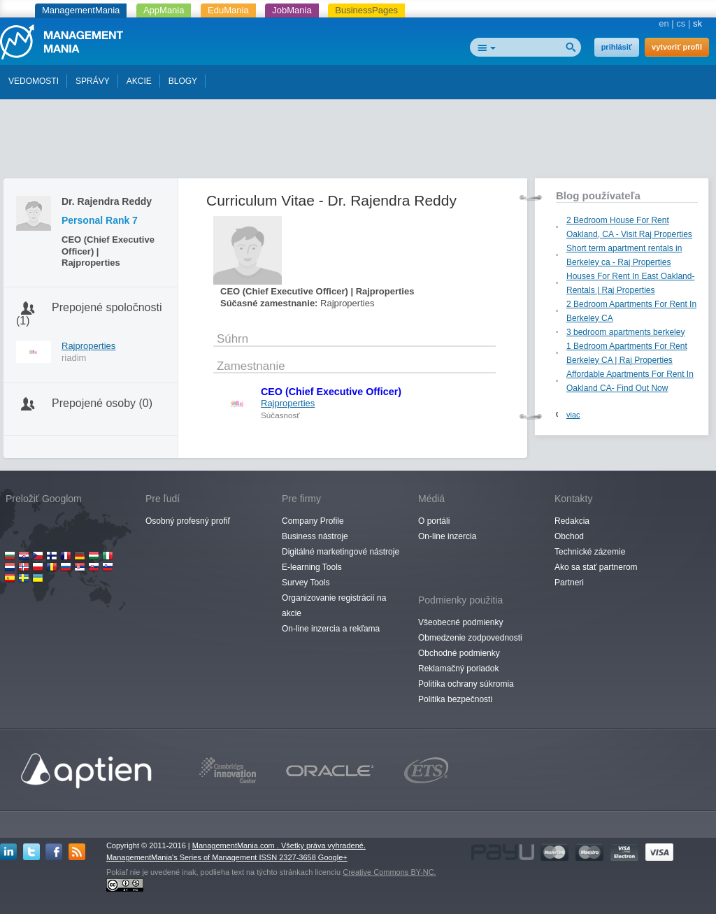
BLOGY (183, 81)
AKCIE (139, 81)
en (663, 23)
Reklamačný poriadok (458, 668)
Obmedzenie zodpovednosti (470, 638)
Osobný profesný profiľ (187, 521)
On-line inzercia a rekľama (331, 629)
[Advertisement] (358, 141)
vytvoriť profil (677, 47)
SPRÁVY (93, 81)
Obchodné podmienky (459, 653)
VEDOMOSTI (33, 81)
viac (573, 414)
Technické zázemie (589, 552)
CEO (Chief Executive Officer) (331, 391)
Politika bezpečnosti (455, 699)
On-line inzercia (447, 536)
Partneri (569, 582)
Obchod (569, 536)
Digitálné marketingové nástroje (340, 552)
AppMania (164, 10)
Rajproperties (88, 346)
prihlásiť (616, 47)
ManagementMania (81, 10)
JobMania (291, 10)
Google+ (333, 857)
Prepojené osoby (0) (102, 403)
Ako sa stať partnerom (596, 567)
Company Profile (313, 521)
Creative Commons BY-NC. (389, 872)
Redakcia (571, 521)
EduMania (228, 10)
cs (680, 23)
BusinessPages (366, 10)
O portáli (434, 521)
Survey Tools (305, 582)
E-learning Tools (312, 567)
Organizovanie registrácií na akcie (334, 605)
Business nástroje (315, 536)
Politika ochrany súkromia (466, 684)
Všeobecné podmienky (460, 622)
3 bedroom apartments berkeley (625, 332)
